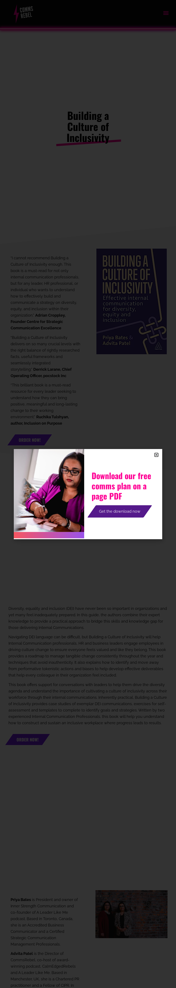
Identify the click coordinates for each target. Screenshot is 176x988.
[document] (88, 494)
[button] (156, 454)
